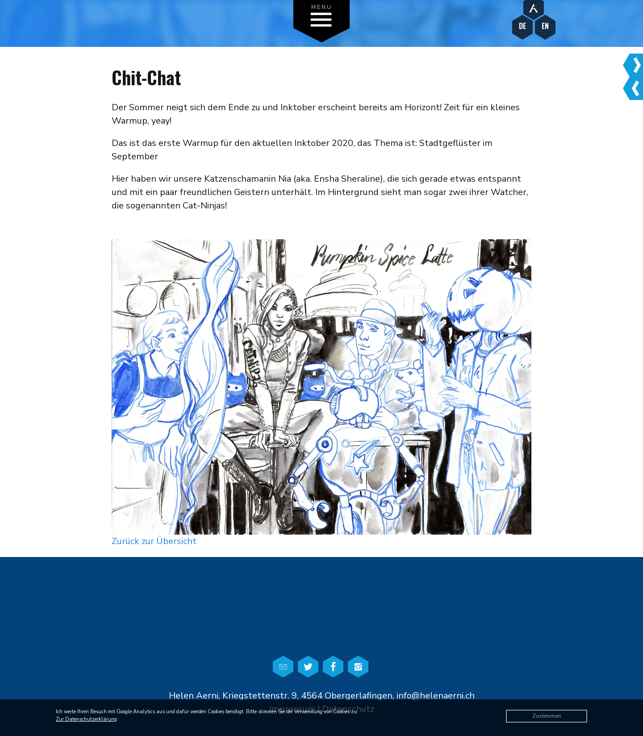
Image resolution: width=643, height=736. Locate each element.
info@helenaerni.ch (436, 696)
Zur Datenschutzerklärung (86, 719)
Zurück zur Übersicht (154, 541)
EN (545, 26)
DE (522, 26)
